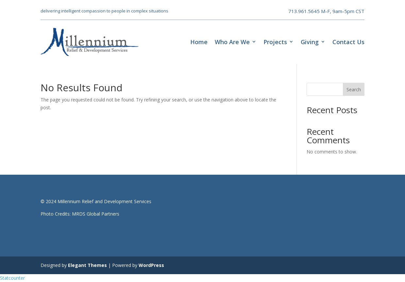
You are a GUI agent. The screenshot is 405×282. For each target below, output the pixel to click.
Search (353, 89)
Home (199, 42)
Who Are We (232, 42)
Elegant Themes (87, 265)
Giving (310, 42)
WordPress (151, 265)
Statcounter (12, 278)
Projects (275, 42)
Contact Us (348, 42)
